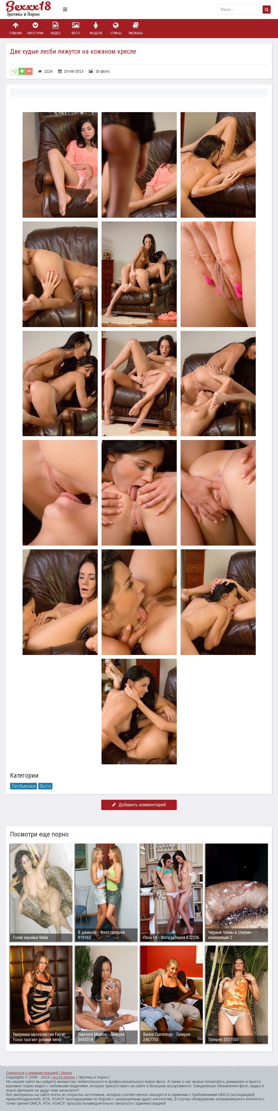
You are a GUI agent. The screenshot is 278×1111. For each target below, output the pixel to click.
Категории (35, 28)
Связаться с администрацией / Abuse (39, 1073)
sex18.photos (63, 1077)
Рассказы (135, 28)
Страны (115, 28)
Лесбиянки (23, 786)
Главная (15, 28)
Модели (95, 28)
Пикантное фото (33, 9)
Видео (55, 28)
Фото (75, 28)
